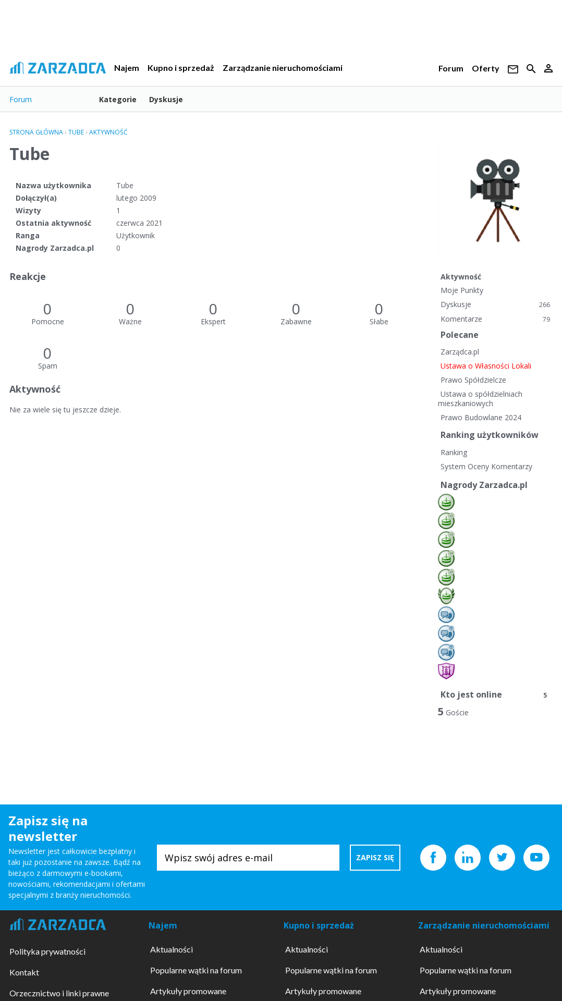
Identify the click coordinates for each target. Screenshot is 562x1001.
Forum (450, 68)
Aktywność (461, 277)
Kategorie (118, 99)
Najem (126, 67)
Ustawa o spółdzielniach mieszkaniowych (480, 398)
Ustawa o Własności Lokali (486, 366)
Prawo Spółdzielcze (473, 380)
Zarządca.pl (460, 352)
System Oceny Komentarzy (486, 466)
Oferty (485, 68)
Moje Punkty (462, 290)
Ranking (454, 452)
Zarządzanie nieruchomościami (283, 67)
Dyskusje (166, 99)
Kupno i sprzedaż (181, 67)
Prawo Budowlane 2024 (481, 417)
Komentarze (495, 319)
